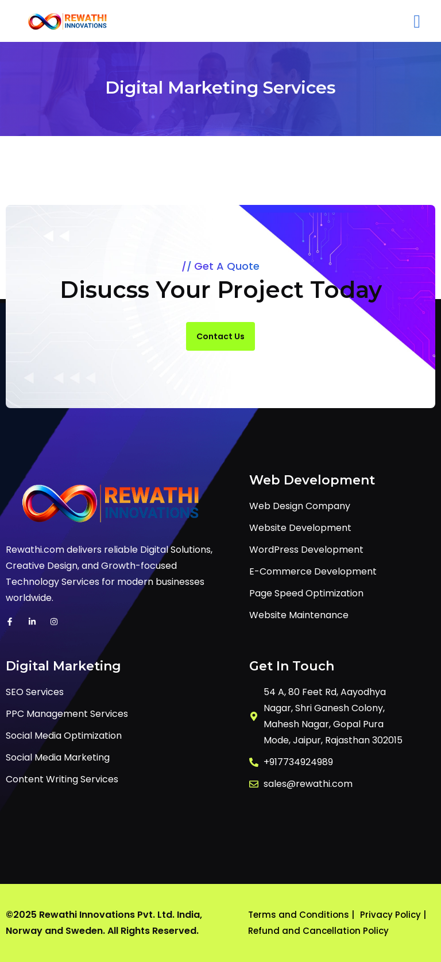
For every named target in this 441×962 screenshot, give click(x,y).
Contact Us (220, 336)
